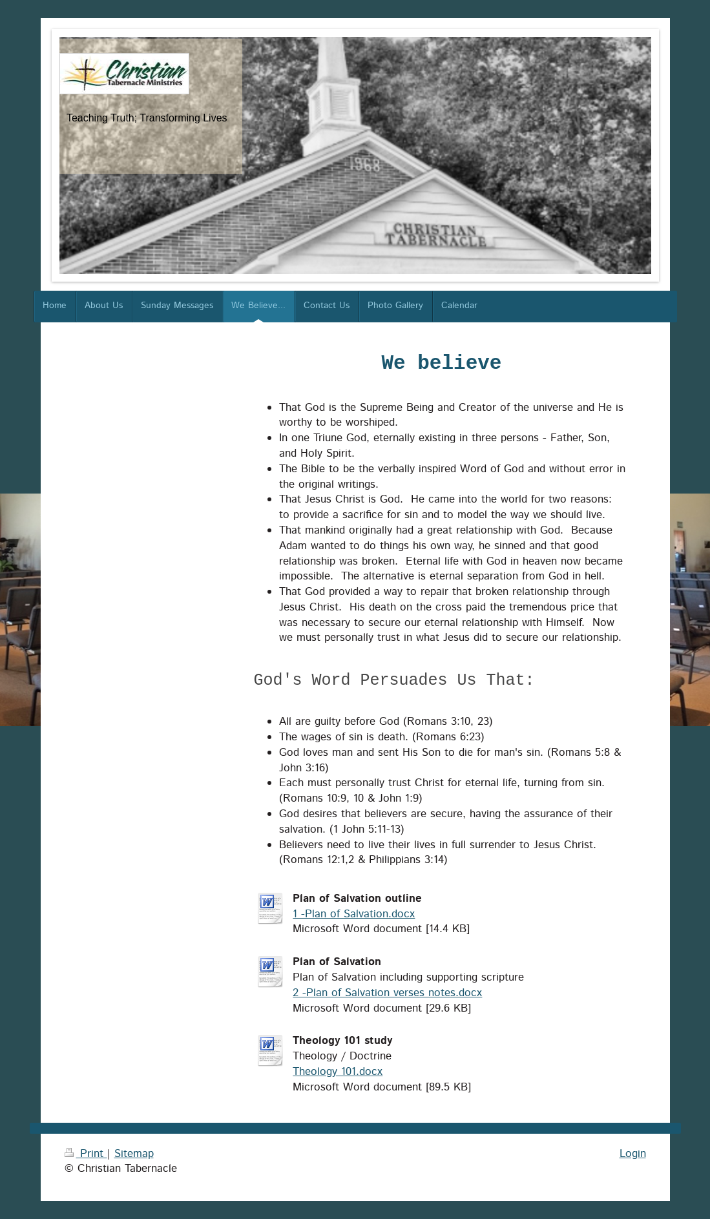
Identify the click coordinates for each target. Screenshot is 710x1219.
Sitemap (134, 1154)
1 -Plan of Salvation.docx (354, 914)
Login (633, 1154)
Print (86, 1154)
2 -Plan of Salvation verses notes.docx (387, 993)
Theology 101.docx (337, 1071)
